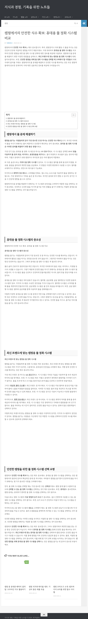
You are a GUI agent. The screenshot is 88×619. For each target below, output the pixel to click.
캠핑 (6, 23)
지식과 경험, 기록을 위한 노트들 (27, 7)
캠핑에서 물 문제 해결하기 (16, 118)
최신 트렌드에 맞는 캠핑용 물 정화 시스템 (21, 124)
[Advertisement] (41, 91)
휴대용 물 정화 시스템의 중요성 (18, 121)
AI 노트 (7, 17)
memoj (9, 43)
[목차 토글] (72, 115)
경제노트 (56, 17)
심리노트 (34, 17)
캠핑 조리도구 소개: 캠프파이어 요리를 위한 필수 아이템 (63, 589)
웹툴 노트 (24, 17)
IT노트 (15, 17)
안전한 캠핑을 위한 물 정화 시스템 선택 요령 (22, 126)
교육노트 (68, 17)
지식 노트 (45, 17)
